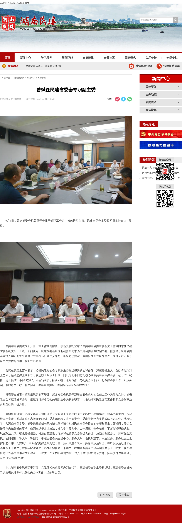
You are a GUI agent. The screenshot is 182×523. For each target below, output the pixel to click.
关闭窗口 (124, 494)
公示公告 (151, 57)
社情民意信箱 (144, 66)
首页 (7, 57)
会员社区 (109, 57)
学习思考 (46, 57)
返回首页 (105, 494)
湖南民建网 (19, 78)
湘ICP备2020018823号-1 (28, 517)
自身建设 (88, 57)
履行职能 (67, 57)
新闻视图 (151, 102)
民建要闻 (151, 86)
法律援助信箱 (171, 66)
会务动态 (151, 94)
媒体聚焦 (151, 109)
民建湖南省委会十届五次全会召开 (44, 66)
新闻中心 (25, 57)
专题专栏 (172, 57)
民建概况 (130, 57)
